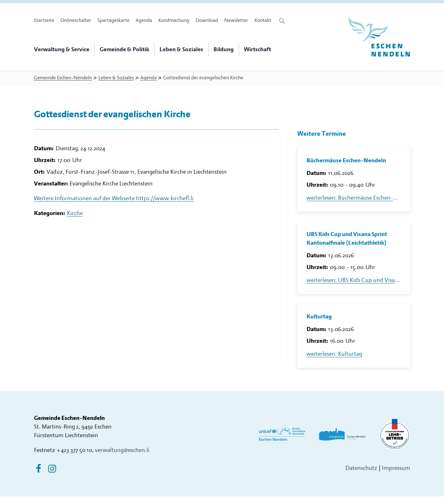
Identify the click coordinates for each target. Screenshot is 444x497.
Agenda (144, 20)
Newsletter (236, 20)
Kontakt (262, 20)
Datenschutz (361, 468)
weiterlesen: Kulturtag (334, 354)
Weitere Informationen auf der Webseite (114, 200)
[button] (64, 49)
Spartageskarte (113, 20)
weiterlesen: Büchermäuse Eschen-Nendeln (353, 198)
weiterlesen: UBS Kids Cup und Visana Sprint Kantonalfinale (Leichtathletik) (353, 280)
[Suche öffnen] (283, 21)
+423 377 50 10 (74, 450)
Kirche (75, 215)
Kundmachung (173, 20)
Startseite (44, 20)
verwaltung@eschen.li (122, 450)
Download (206, 20)
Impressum (396, 468)
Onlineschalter (75, 20)
